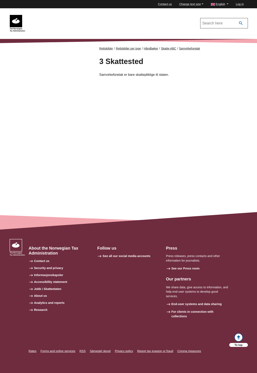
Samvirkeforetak (189, 48)
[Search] (240, 23)
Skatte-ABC (168, 48)
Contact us (165, 4)
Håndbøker (151, 48)
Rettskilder (106, 48)
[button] (219, 4)
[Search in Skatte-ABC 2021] (224, 23)
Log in (240, 4)
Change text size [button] (190, 4)
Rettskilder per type (128, 48)
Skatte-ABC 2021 (41, 16)
